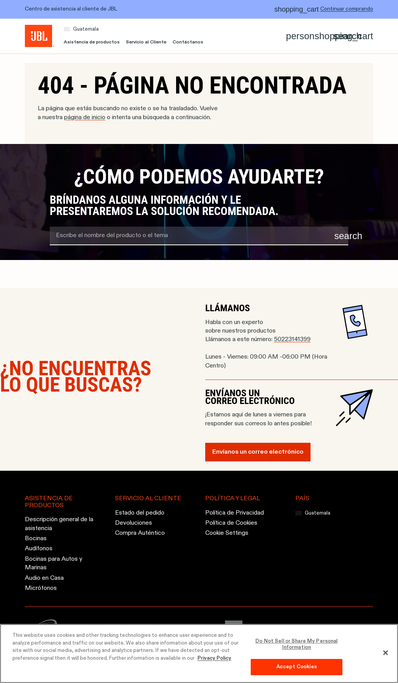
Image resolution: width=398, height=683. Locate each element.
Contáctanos (188, 42)
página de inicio (84, 117)
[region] (199, 653)
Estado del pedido (139, 513)
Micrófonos (41, 588)
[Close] (385, 652)
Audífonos (38, 549)
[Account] (300, 36)
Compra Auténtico (140, 533)
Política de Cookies (231, 523)
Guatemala (86, 29)
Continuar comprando (346, 9)
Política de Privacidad (234, 513)
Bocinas (36, 539)
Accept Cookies (296, 666)
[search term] (199, 236)
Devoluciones (133, 523)
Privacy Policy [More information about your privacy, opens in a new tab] (214, 658)
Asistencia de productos (92, 42)
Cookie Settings (226, 533)
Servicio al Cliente (146, 42)
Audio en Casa (44, 578)
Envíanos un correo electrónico (258, 452)
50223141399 (292, 339)
